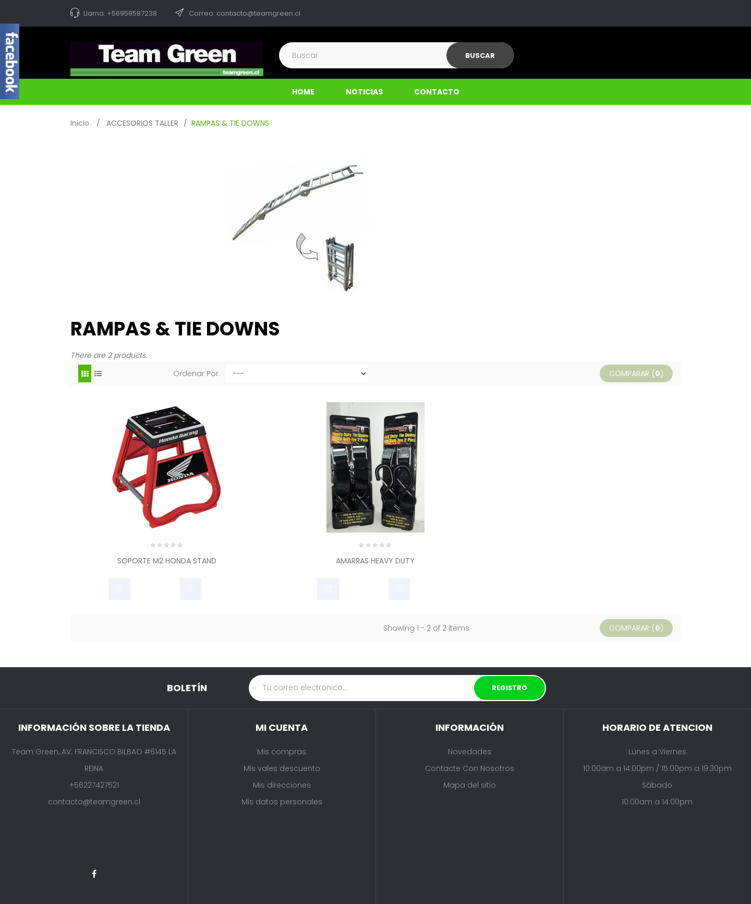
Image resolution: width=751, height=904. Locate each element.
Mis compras (281, 751)
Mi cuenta (282, 727)
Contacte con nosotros (469, 768)
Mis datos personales (281, 802)
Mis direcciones (282, 785)
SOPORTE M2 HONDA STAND (166, 561)
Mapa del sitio (469, 785)
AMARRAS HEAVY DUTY (375, 561)
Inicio (79, 123)
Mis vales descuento (282, 768)
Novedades (469, 751)
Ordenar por (196, 373)
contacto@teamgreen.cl (94, 802)
